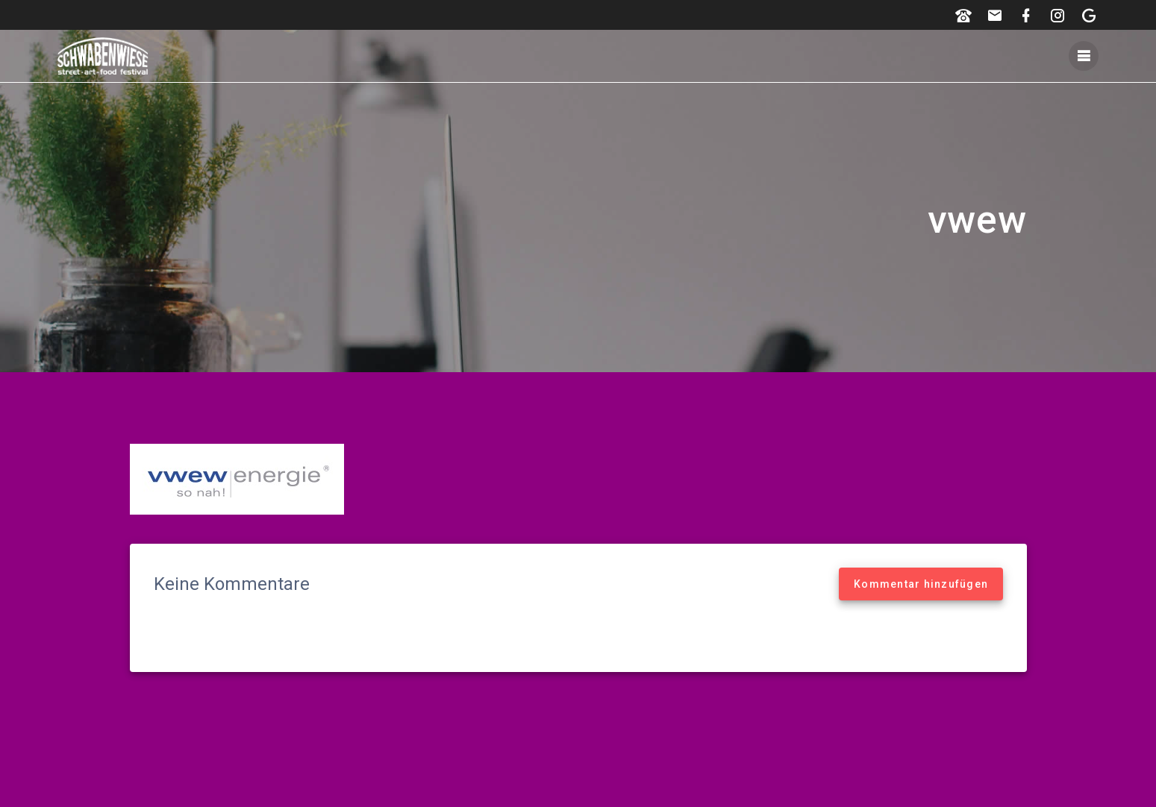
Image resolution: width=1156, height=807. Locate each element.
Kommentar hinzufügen (921, 584)
